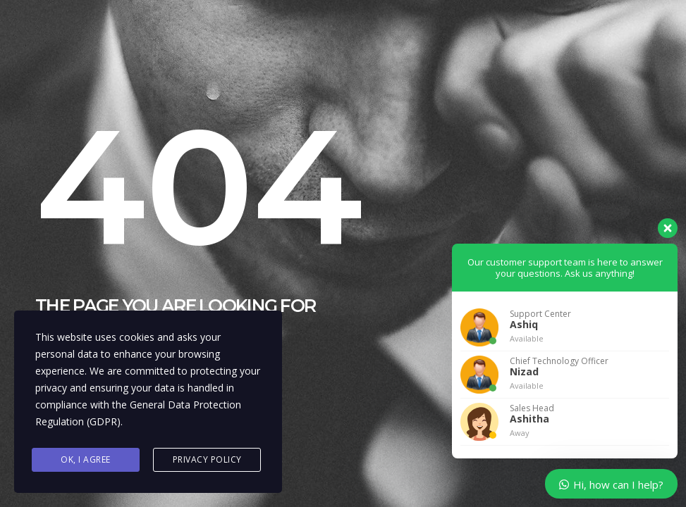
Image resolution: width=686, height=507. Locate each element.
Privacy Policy (207, 459)
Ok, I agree (86, 459)
